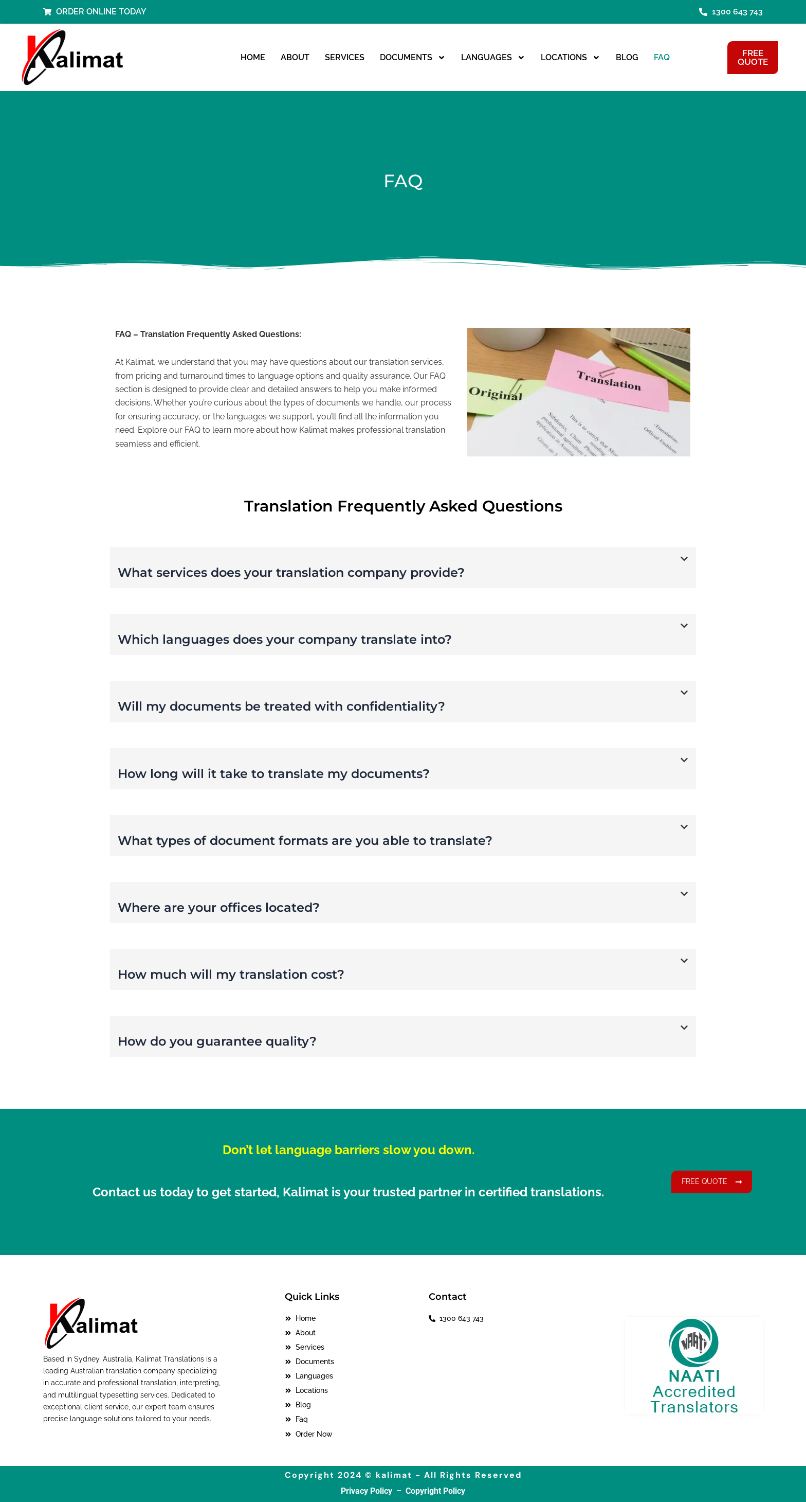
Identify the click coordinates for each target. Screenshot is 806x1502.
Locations (570, 57)
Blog (627, 57)
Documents (413, 57)
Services (344, 57)
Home (253, 57)
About (295, 57)
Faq (662, 57)
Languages (493, 57)
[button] (403, 567)
